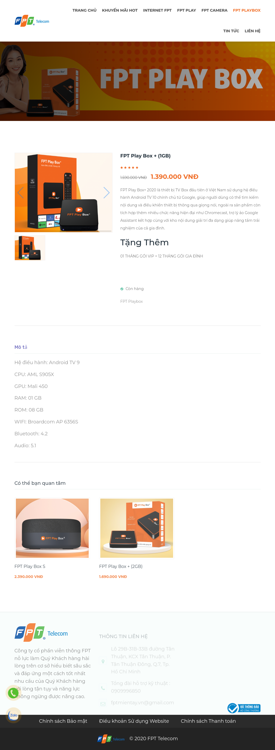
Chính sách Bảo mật (63, 721)
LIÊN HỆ (252, 31)
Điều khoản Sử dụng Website (134, 721)
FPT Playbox (246, 10)
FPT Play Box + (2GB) (120, 572)
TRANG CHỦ (85, 10)
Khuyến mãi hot (120, 10)
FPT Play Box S (30, 572)
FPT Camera (214, 10)
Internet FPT (157, 10)
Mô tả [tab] (21, 353)
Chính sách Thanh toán (208, 721)
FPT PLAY (186, 10)
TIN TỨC (231, 31)
